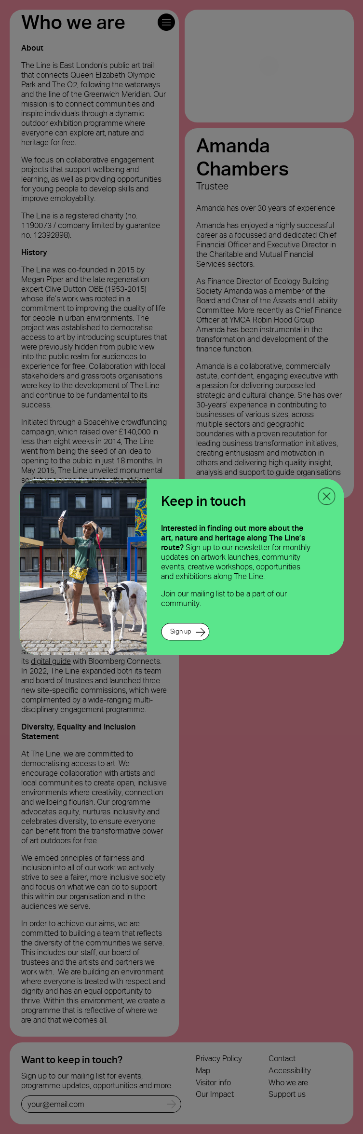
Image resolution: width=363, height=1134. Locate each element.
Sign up (180, 631)
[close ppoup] (326, 496)
